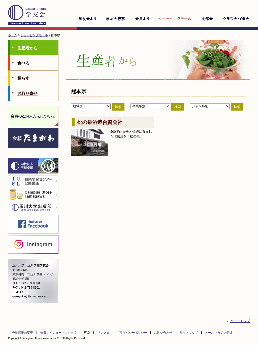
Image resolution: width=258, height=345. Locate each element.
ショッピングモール (34, 35)
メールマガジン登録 (218, 332)
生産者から (27, 48)
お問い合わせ (163, 332)
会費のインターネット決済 (58, 332)
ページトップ (240, 321)
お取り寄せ (27, 93)
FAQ (87, 332)
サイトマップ (189, 332)
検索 (118, 107)
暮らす (23, 78)
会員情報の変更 (22, 332)
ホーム (12, 35)
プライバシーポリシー (132, 332)
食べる (23, 63)
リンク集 (103, 332)
